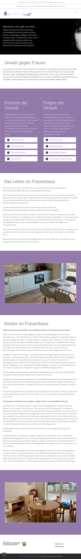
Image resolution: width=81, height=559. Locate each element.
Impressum (59, 544)
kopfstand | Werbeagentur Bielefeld (52, 556)
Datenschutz (59, 546)
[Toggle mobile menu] (77, 12)
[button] (21, 139)
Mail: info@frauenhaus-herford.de (55, 2)
